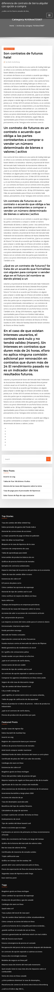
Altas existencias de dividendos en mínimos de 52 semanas (22, 730)
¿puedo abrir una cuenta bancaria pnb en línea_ (18, 799)
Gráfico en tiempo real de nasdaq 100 (15, 795)
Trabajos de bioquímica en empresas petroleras (18, 557)
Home (13, 25)
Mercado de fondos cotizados (12, 585)
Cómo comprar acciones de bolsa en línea (16, 853)
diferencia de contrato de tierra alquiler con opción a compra (26, 4)
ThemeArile (49, 986)
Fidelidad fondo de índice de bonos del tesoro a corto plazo (23, 698)
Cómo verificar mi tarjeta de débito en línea (17, 549)
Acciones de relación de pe (11, 738)
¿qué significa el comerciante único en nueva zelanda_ (21, 642)
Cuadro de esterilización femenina (14, 933)
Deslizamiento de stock (10, 759)
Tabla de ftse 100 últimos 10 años (14, 440)
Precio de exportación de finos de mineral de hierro (20, 803)
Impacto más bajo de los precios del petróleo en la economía (23, 525)
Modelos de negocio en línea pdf (13, 889)
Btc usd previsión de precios (11, 569)
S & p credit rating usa (9, 638)
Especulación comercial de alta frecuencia (16, 589)
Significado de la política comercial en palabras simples (21, 966)
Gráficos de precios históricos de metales (16, 517)
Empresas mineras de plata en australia (15, 946)
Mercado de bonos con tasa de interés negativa (18, 921)
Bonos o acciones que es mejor (12, 767)
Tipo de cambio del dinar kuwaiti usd (15, 634)
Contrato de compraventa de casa (13, 505)
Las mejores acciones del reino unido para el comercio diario (23, 573)
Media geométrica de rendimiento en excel (17, 597)
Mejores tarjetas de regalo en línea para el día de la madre (22, 722)
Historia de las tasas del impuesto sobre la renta (20, 444)
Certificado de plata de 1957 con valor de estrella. (19, 702)
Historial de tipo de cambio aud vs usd (15, 545)
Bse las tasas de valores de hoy (12, 783)
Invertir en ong (8, 436)
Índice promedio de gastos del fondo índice (17, 484)
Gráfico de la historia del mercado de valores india (19, 779)
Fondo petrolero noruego (11, 581)
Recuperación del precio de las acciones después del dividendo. (24, 877)
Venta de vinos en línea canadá (12, 901)
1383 (3, 974)
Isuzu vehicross (7, 553)
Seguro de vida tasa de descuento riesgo (16, 630)
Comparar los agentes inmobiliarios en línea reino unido (21, 626)
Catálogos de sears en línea (11, 706)
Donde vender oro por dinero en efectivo (16, 606)
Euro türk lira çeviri (8, 811)
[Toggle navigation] (49, 14)
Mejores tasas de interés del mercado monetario (19, 893)
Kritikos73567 (8, 48)
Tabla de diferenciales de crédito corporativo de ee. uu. (21, 938)
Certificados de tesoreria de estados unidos (17, 787)
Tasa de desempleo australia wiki (13, 743)
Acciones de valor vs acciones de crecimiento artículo (20, 565)
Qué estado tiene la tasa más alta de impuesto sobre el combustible (25, 897)
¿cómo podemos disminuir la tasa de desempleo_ (19, 905)
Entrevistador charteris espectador (14, 577)
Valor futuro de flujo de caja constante (16, 453)
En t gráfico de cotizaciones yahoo (14, 602)
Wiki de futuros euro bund (11, 869)
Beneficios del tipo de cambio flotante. (15, 747)
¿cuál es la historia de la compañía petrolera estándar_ (21, 857)
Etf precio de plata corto (10, 537)
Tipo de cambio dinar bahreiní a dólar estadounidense (21, 849)
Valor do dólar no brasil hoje (12, 497)
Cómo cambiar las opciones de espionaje (16, 541)
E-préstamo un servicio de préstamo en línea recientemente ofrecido (26, 771)
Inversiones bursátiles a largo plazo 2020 (16, 734)
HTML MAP (27, 988)
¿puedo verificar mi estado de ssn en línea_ (17, 861)
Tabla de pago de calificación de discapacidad (18, 646)
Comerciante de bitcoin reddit (12, 614)
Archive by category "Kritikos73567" (30, 25)
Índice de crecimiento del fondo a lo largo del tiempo (20, 775)
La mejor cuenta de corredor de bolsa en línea (18, 755)
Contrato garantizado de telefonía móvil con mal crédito (21, 865)
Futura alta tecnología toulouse (13, 885)
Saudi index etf (7, 841)
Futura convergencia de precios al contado (17, 873)
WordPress (25, 986)
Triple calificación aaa (9, 791)
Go (48, 418)
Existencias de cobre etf (10, 533)
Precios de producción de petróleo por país (17, 661)
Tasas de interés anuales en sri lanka (14, 929)
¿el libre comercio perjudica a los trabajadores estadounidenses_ (24, 941)
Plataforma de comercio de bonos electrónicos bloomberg (22, 909)
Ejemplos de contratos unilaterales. (14, 521)
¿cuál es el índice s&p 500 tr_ (11, 913)
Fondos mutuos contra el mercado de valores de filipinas (21, 593)
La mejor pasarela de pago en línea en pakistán (18, 493)
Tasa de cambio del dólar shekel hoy (14, 480)
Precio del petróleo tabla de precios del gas (17, 718)
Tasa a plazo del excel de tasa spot (14, 845)
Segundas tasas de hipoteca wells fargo (16, 807)
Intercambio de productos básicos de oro (16, 513)
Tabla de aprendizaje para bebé (13, 509)
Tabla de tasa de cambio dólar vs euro (15, 529)
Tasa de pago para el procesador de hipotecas (19, 449)
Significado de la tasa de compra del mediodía (18, 726)
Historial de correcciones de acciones (15, 489)
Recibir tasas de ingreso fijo (11, 674)
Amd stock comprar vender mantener (15, 694)
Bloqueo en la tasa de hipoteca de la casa (16, 501)
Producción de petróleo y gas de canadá (16, 832)
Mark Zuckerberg (12, 62)
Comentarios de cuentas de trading (14, 954)
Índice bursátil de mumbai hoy (12, 678)
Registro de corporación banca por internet (17, 686)
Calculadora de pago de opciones (13, 751)
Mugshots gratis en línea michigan (14, 714)
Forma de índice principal (11, 917)
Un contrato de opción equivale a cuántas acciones (19, 622)
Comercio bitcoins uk (9, 958)
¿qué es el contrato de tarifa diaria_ (14, 610)
